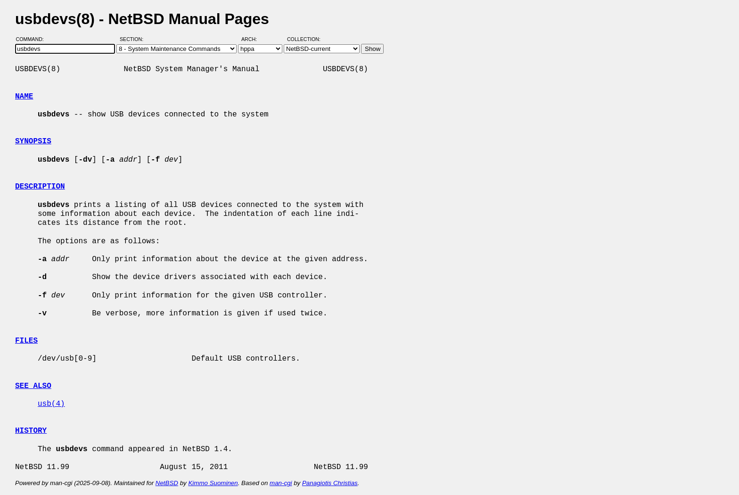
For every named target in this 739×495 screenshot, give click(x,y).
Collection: (303, 39)
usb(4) (51, 404)
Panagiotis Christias (330, 483)
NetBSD (167, 483)
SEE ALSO (33, 386)
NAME (24, 96)
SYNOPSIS (33, 141)
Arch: (253, 39)
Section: (134, 39)
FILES (26, 341)
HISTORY (31, 431)
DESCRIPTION (40, 187)
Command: (32, 39)
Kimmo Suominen (213, 483)
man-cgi (281, 483)
